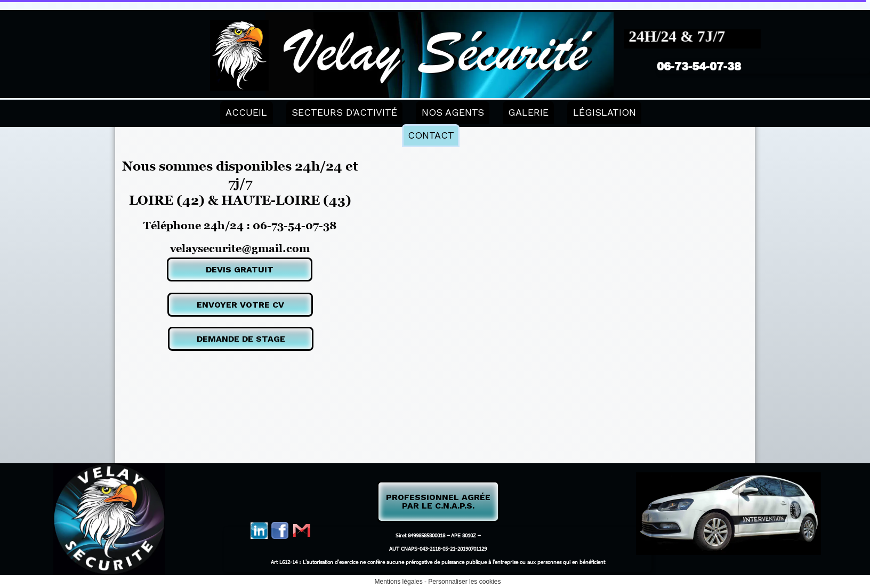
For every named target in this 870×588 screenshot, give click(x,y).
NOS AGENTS (453, 112)
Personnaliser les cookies (464, 581)
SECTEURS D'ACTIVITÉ (344, 112)
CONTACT (431, 135)
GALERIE (528, 112)
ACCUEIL (246, 112)
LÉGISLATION (604, 112)
